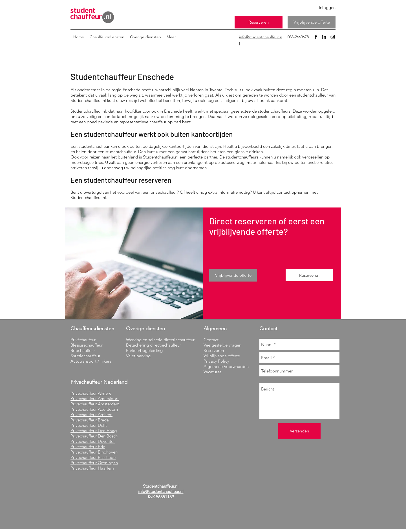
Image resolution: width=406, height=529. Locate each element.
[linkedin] (324, 37)
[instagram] (333, 37)
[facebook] (316, 37)
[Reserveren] (259, 22)
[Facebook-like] (162, 509)
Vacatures (212, 371)
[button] (107, 37)
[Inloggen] (315, 7)
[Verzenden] (299, 431)
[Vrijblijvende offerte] (312, 22)
